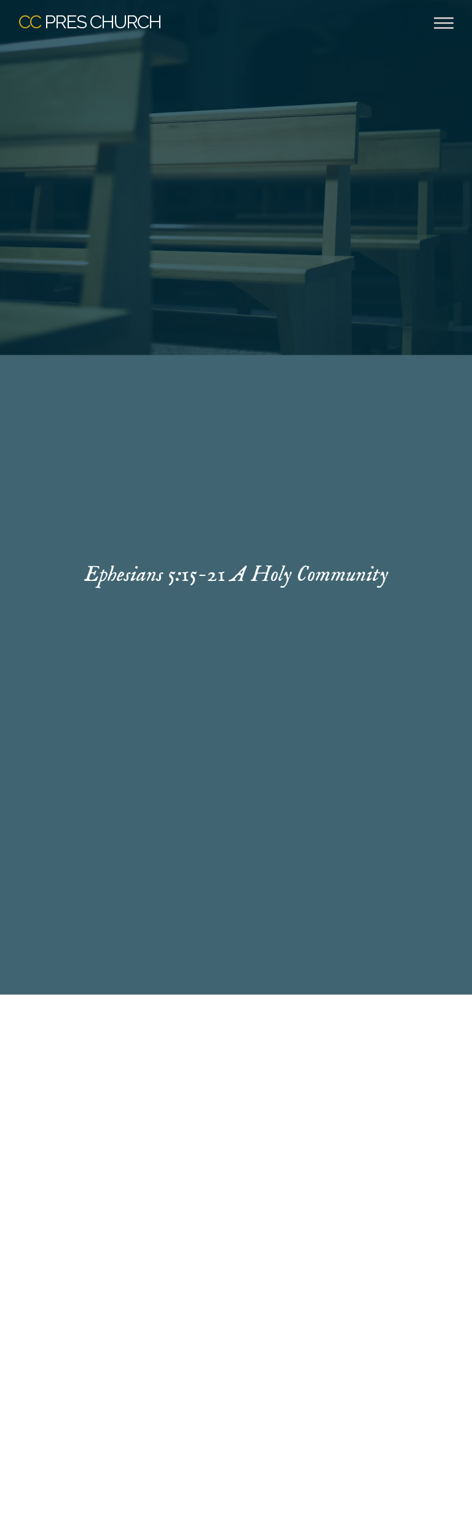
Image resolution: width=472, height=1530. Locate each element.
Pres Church (89, 22)
